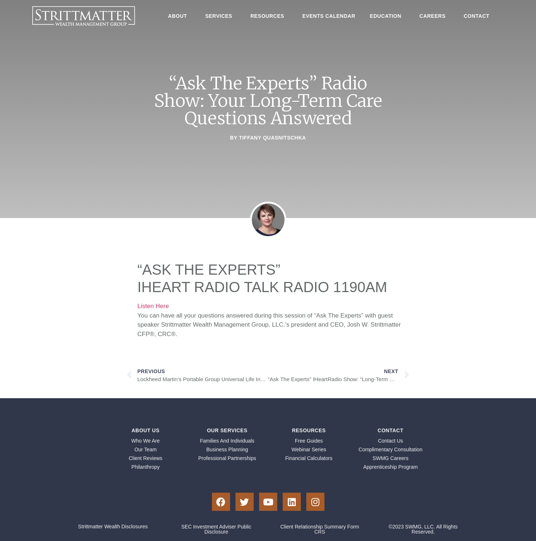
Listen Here (153, 306)
